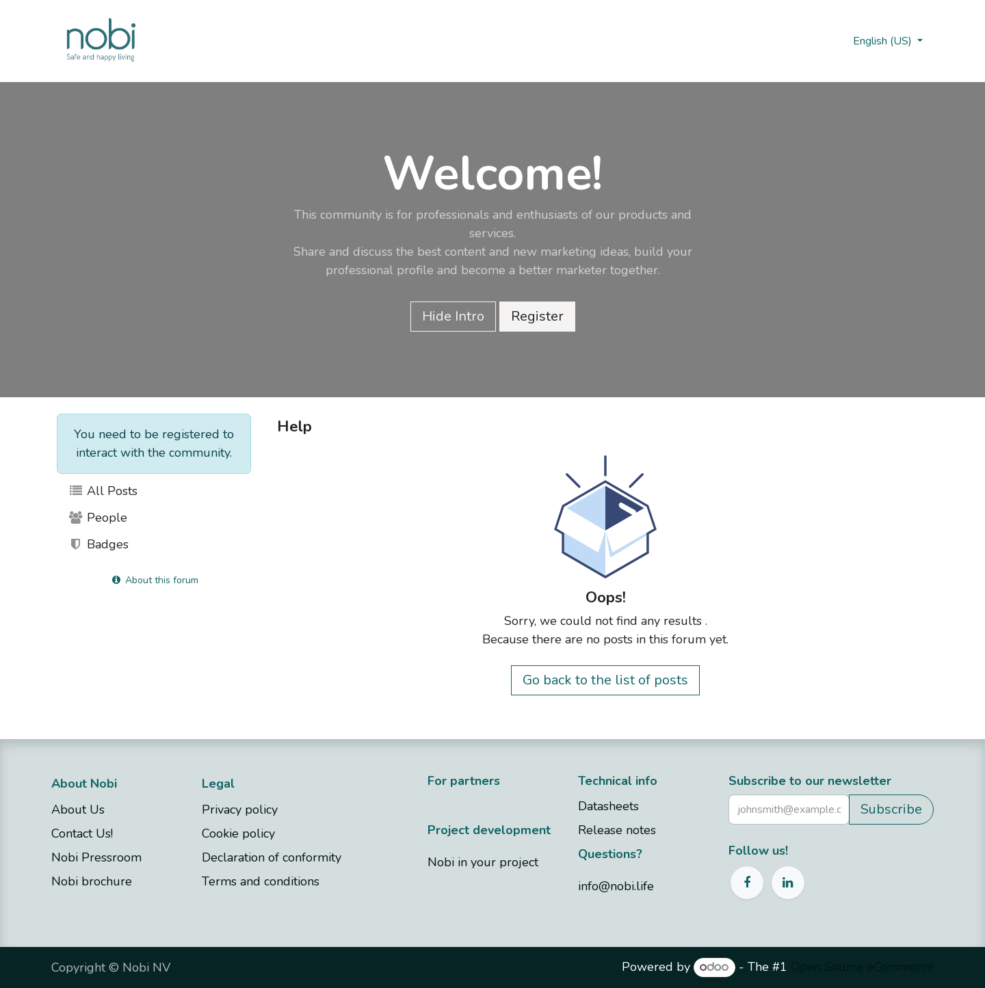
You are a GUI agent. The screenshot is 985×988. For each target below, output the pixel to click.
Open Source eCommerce (862, 967)
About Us (78, 809)
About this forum (154, 580)
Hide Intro (453, 316)
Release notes (617, 830)
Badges (98, 544)
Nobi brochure (91, 881)
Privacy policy (240, 809)
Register (537, 316)
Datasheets (608, 806)
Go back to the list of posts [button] (605, 680)
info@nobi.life (616, 886)
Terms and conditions (260, 881)
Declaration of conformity (271, 857)
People (97, 517)
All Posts (102, 491)
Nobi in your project (483, 862)
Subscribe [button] (891, 809)
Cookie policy (238, 833)
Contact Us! (83, 833)
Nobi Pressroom (96, 857)
